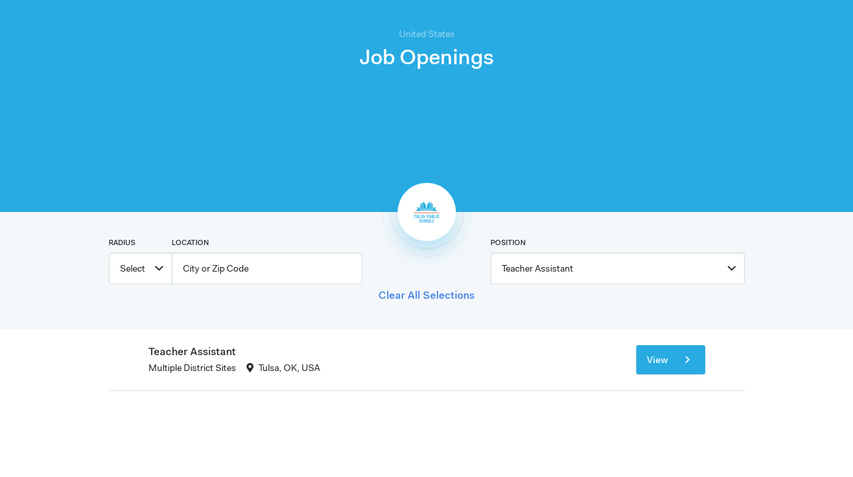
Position (508, 242)
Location (190, 242)
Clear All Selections (426, 294)
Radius (122, 242)
